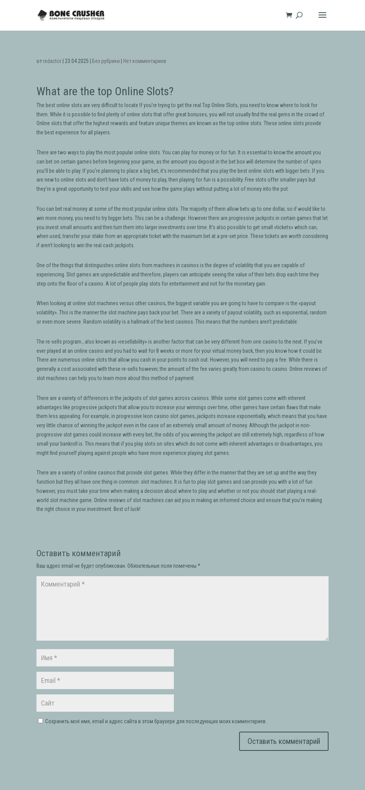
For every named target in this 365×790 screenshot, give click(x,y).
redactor (52, 61)
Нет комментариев (144, 61)
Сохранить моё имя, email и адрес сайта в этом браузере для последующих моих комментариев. (156, 721)
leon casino (156, 416)
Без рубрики (106, 61)
